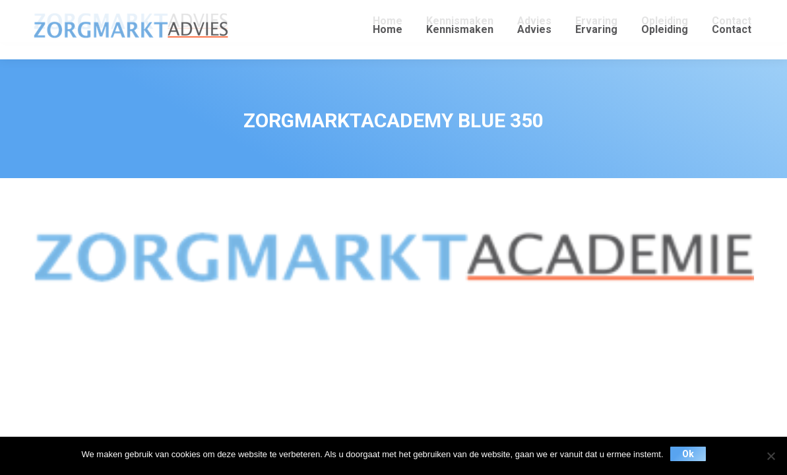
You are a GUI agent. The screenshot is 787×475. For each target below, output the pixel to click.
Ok (688, 454)
